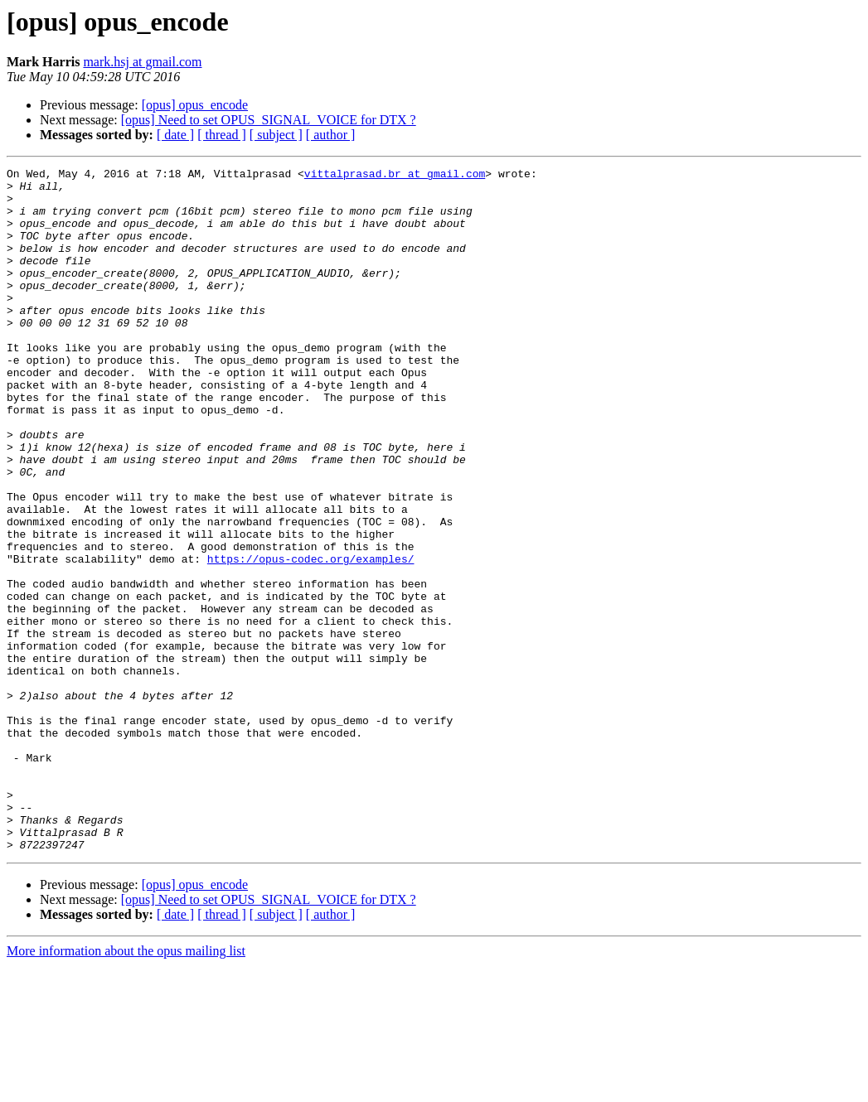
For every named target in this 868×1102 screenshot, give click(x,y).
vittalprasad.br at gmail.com (394, 175)
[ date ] (175, 135)
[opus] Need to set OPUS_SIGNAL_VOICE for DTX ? (268, 120)
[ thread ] (221, 135)
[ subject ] (276, 135)
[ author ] (331, 135)
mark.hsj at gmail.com (142, 62)
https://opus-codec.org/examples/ (311, 638)
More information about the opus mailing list (126, 1087)
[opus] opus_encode (195, 105)
